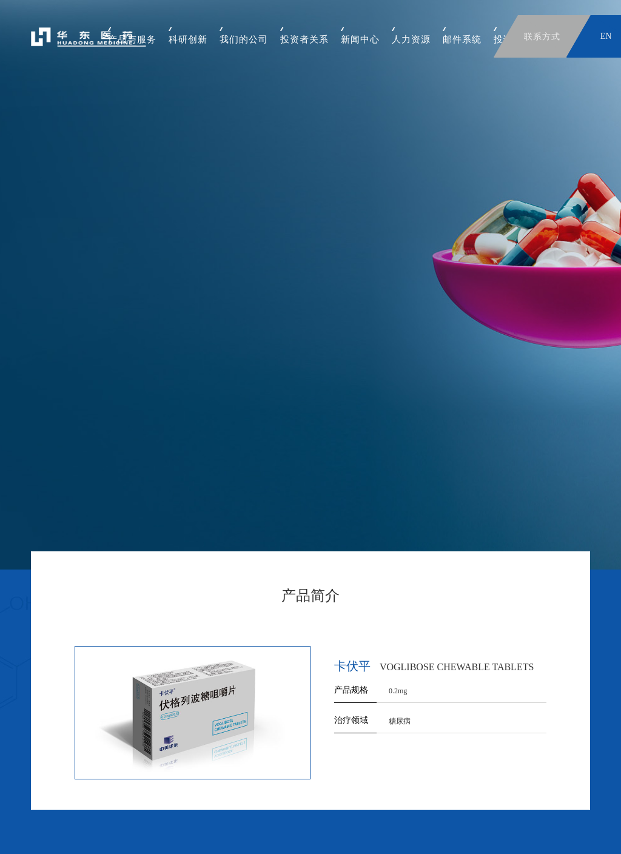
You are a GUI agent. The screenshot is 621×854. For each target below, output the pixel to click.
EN (606, 36)
